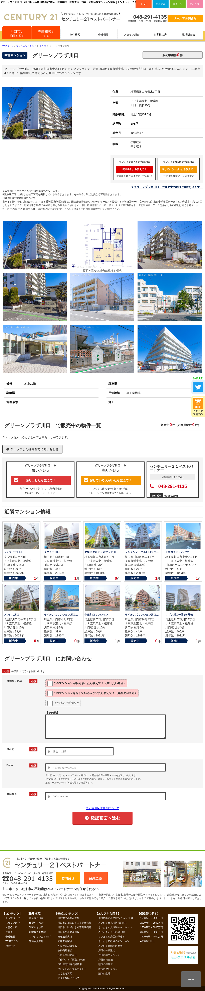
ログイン (177, 4)
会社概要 (103, 34)
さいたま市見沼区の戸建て (112, 922)
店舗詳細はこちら (172, 477)
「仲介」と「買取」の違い (72, 959)
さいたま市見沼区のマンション (115, 927)
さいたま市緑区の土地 (110, 945)
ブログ (9, 932)
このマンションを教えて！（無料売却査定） (92, 693)
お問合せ (10, 945)
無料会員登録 (36, 941)
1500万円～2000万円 (151, 918)
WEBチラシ (11, 941)
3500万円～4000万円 (151, 936)
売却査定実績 (65, 941)
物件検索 (75, 34)
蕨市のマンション (108, 969)
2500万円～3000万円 (151, 927)
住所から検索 (36, 922)
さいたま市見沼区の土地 (111, 932)
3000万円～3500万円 (151, 932)
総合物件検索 (36, 918)
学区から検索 (36, 927)
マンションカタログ (40, 936)
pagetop (191, 979)
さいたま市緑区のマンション (114, 941)
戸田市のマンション (109, 955)
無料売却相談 (65, 950)
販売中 (13, 578)
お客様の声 (160, 34)
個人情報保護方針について (102, 808)
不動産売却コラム (67, 945)
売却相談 (194, 4)
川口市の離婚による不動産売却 (74, 927)
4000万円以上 (147, 941)
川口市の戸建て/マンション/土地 (115, 918)
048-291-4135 (168, 486)
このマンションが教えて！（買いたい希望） (86, 683)
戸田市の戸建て (106, 950)
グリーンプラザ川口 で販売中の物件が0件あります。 (168, 187)
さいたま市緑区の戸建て (111, 936)
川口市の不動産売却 (68, 918)
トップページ (12, 918)
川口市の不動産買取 (68, 932)
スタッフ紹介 (132, 34)
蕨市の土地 (104, 973)
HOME (143, 4)
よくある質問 (65, 973)
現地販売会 (188, 34)
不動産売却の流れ (67, 955)
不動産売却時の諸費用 (70, 964)
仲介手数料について (68, 978)
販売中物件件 (173, 54)
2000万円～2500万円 (151, 922)
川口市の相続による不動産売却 (74, 922)
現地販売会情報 (37, 932)
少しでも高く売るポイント (72, 969)
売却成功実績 (65, 936)
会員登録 (160, 4)
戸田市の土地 (105, 959)
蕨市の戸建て (105, 964)
